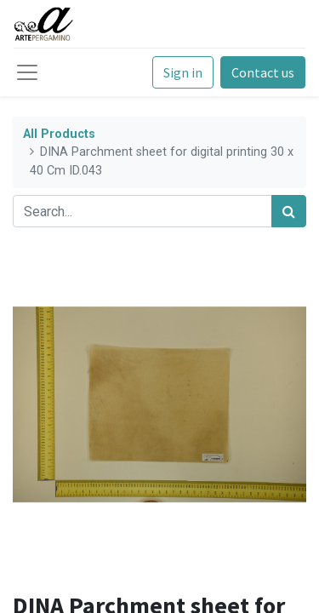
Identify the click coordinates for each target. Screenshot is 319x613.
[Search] (288, 211)
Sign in (182, 72)
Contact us (262, 72)
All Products (59, 134)
